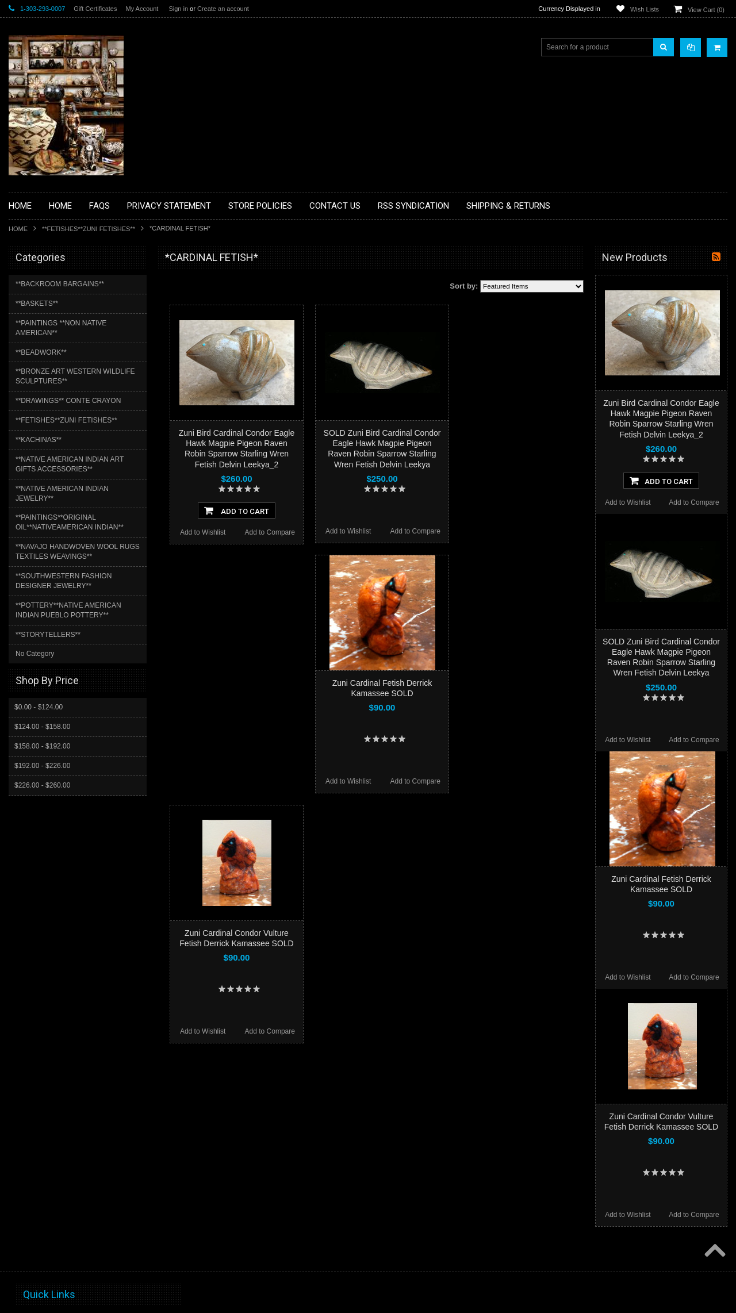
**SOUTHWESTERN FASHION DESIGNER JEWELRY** (64, 581)
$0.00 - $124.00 (38, 707)
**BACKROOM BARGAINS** (60, 284)
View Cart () (706, 9)
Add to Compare (270, 532)
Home (18, 228)
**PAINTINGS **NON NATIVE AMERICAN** (61, 328)
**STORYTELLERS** (48, 635)
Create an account (223, 8)
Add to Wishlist (202, 532)
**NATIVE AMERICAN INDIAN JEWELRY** (62, 493)
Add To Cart (236, 510)
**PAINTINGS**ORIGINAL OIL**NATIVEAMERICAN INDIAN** (70, 522)
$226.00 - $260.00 (42, 785)
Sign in (178, 8)
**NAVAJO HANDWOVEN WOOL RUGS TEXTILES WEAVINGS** (78, 551)
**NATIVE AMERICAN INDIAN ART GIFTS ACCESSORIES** (70, 464)
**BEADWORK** (41, 352)
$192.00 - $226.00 (42, 766)
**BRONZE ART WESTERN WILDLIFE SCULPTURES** (75, 376)
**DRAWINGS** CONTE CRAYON (68, 401)
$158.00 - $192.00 (42, 746)
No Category (35, 654)
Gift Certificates (95, 8)
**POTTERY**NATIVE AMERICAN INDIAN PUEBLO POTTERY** (68, 610)
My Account (141, 8)
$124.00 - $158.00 (42, 727)
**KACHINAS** (39, 440)
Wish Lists (644, 9)
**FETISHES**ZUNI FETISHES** (88, 228)
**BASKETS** (37, 304)
